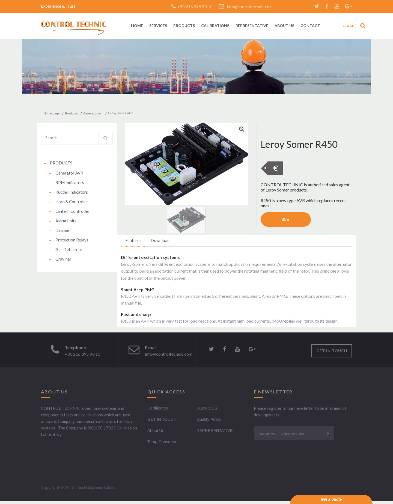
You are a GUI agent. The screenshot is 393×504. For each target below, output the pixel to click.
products (71, 113)
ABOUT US (284, 26)
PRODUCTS (184, 26)
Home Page (51, 113)
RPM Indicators (69, 182)
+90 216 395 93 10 (192, 6)
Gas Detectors (68, 249)
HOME (137, 26)
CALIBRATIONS (215, 26)
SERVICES (158, 26)
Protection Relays (71, 239)
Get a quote (331, 499)
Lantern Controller (72, 211)
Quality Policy (208, 420)
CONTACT (310, 26)
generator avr (93, 113)
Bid (286, 219)
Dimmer (62, 230)
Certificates (157, 408)
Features (133, 240)
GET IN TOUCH (331, 351)
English (348, 26)
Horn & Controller (71, 201)
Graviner (63, 259)
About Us (155, 431)
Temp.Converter (162, 442)
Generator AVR (69, 172)
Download (160, 240)
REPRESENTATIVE (252, 26)
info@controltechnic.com (245, 6)
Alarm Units (65, 220)
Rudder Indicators (71, 192)
